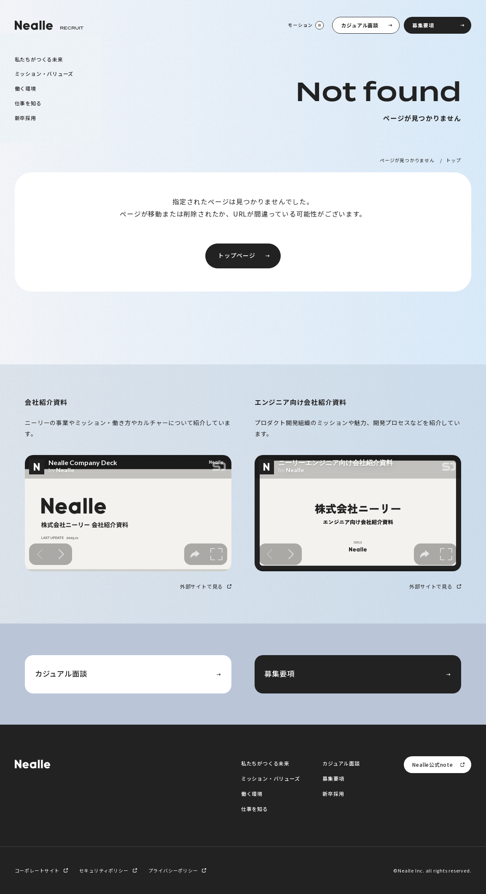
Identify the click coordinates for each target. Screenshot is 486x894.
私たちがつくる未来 (39, 58)
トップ (453, 160)
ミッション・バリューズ (44, 73)
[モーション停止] (305, 25)
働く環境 (25, 88)
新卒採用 (25, 117)
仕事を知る (28, 102)
